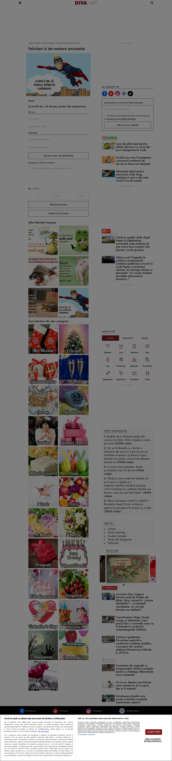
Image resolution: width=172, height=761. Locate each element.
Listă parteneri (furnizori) (86, 734)
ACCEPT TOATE (153, 732)
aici (5, 748)
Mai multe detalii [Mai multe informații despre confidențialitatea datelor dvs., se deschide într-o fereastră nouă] (43, 731)
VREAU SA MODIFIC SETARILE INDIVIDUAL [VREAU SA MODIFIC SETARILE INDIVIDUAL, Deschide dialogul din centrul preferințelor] (153, 740)
